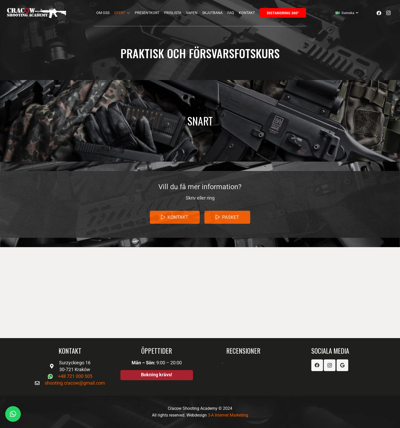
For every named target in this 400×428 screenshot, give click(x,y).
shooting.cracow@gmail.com (75, 383)
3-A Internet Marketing (228, 415)
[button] (13, 414)
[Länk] (36, 13)
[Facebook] (379, 13)
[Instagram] (388, 13)
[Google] (342, 365)
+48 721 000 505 (75, 376)
